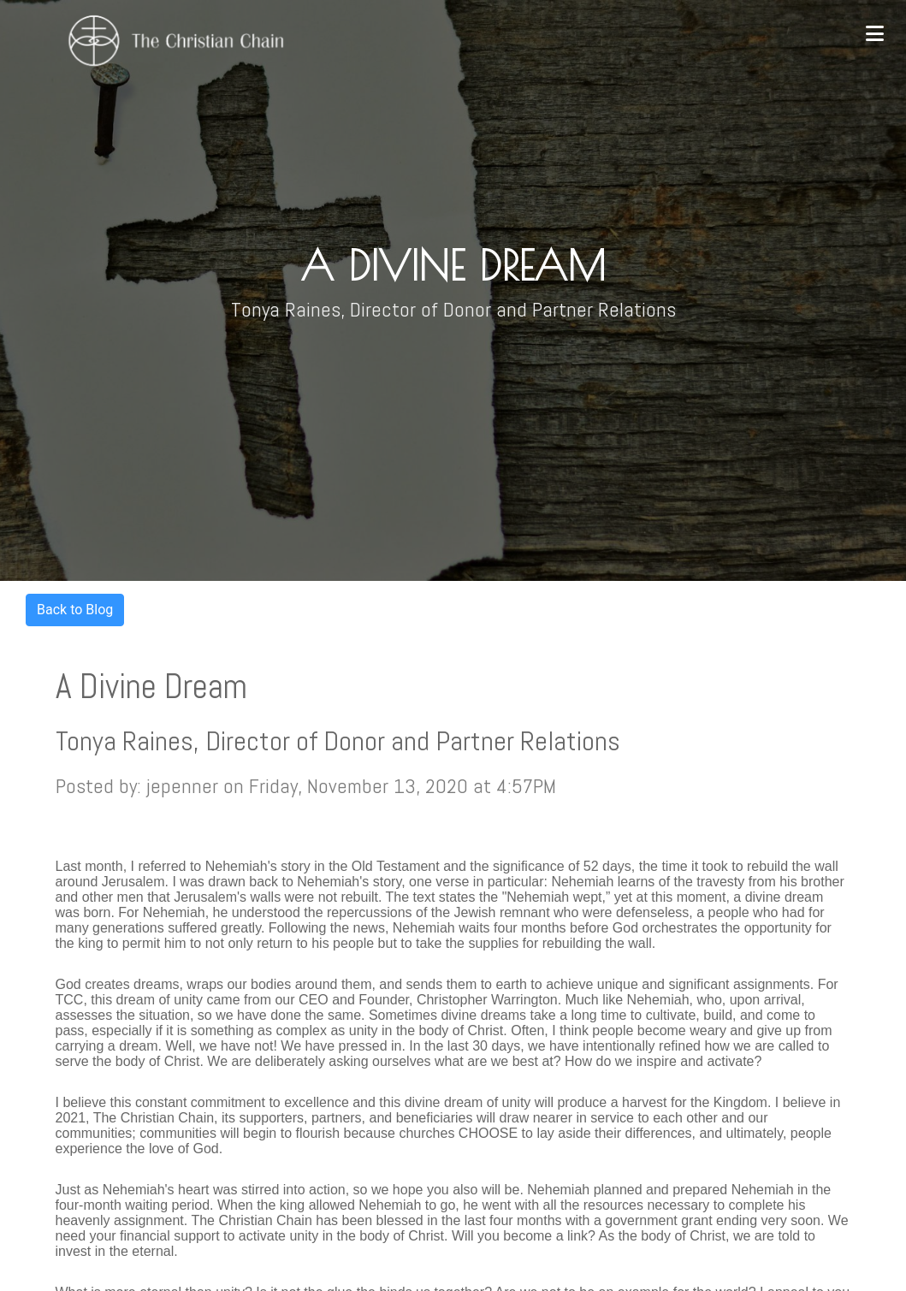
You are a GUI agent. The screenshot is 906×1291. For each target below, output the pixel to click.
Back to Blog (75, 609)
